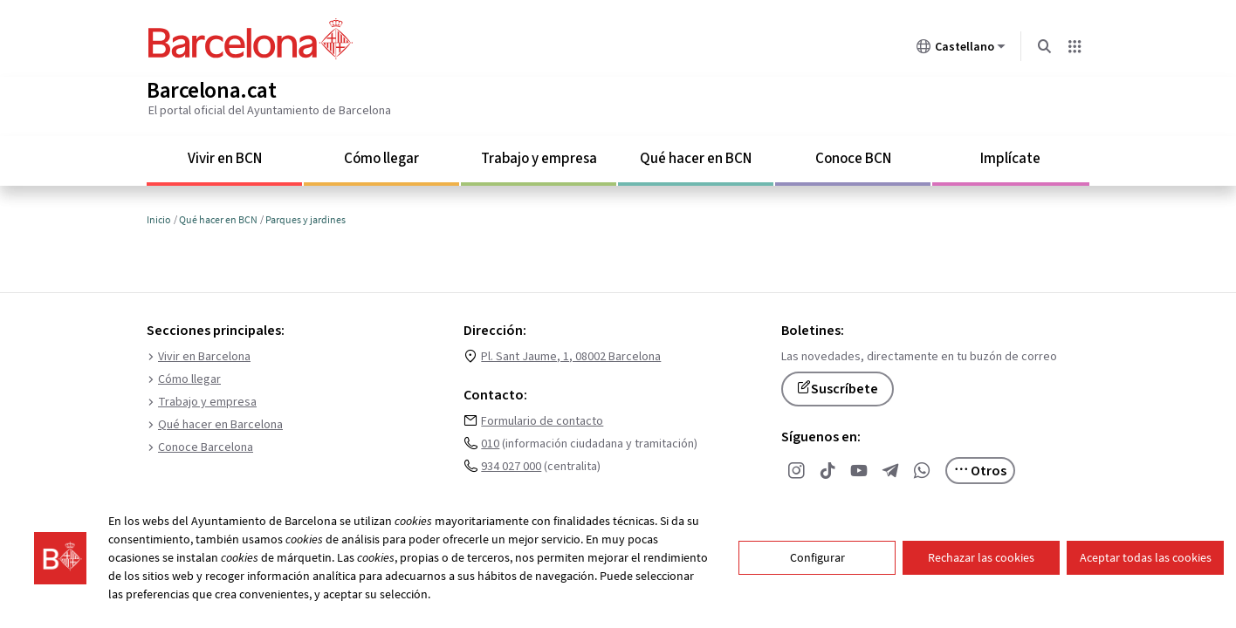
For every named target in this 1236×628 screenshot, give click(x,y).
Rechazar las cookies (981, 557)
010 (490, 450)
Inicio (159, 225)
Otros (984, 477)
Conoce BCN (853, 164)
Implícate (1010, 164)
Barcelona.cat (223, 91)
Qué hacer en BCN (696, 164)
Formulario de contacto (542, 427)
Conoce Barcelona (200, 453)
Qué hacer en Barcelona (215, 431)
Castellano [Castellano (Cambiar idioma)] (961, 49)
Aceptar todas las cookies (1146, 557)
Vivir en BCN (225, 164)
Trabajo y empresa (539, 164)
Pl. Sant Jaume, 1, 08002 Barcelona (571, 363)
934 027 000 (511, 472)
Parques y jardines (305, 225)
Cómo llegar (381, 164)
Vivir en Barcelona (199, 363)
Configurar (817, 557)
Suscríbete (837, 395)
